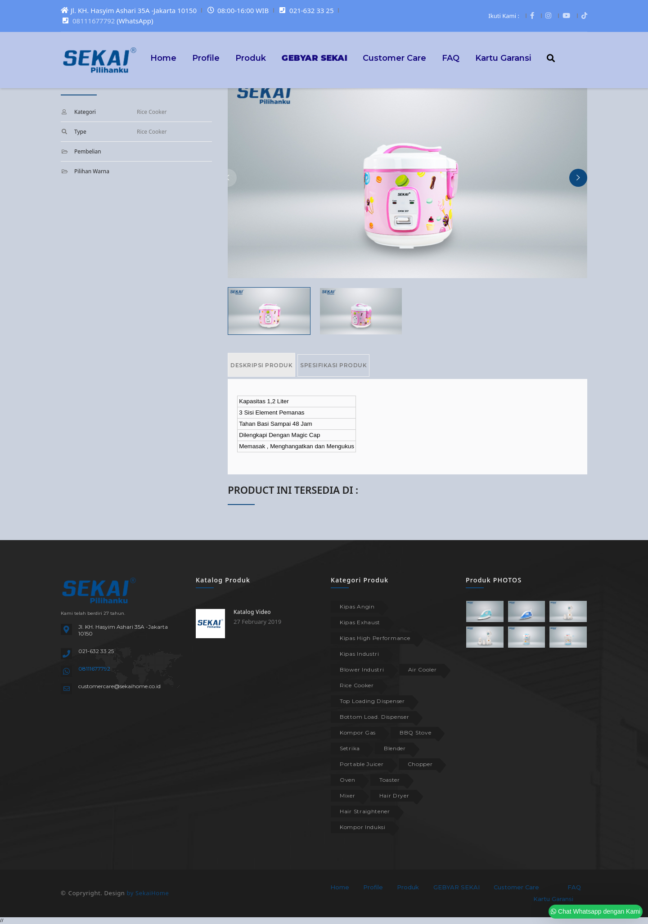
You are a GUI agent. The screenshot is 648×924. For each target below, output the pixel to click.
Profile (206, 58)
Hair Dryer (394, 795)
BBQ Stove (415, 732)
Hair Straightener (365, 811)
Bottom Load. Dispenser (374, 716)
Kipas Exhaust (360, 622)
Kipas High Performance (375, 638)
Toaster (389, 779)
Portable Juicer (362, 764)
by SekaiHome (147, 893)
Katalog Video (252, 612)
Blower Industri (362, 669)
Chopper (420, 764)
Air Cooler (422, 669)
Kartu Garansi (503, 58)
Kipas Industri (359, 653)
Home (163, 58)
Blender (395, 748)
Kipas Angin (357, 606)
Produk (250, 58)
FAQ (450, 58)
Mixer (348, 795)
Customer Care (394, 58)
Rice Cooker (357, 685)
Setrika (350, 748)
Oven (348, 779)
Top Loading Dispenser (372, 701)
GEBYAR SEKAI (456, 887)
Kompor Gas (358, 732)
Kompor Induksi (363, 827)
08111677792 (93, 20)
